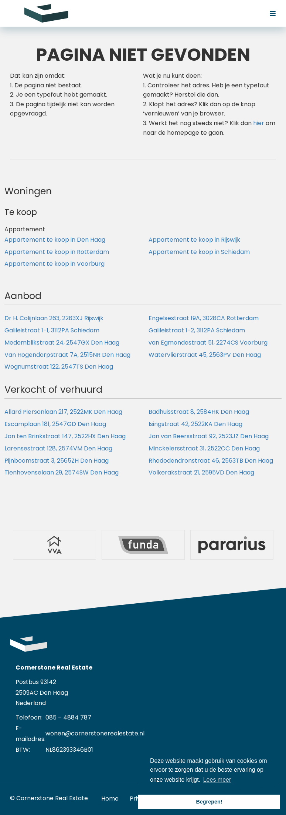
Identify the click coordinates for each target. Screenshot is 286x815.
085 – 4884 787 (68, 717)
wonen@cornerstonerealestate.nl (94, 733)
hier (258, 123)
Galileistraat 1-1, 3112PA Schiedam (51, 330)
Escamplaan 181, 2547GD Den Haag (55, 424)
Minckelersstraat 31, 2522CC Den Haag (204, 448)
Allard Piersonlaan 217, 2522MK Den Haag (63, 412)
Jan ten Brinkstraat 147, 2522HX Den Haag (65, 436)
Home (110, 798)
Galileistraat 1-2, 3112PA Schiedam (197, 330)
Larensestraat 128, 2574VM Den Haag (58, 448)
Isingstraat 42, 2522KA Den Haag (195, 424)
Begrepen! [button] (209, 802)
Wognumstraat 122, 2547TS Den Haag (58, 366)
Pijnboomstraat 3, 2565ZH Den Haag (56, 460)
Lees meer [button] (217, 780)
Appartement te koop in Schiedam (199, 252)
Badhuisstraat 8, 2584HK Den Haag (199, 412)
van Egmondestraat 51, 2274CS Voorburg (208, 342)
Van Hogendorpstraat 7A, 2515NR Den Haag (67, 355)
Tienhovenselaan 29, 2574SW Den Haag (61, 472)
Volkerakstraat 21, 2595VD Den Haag (201, 472)
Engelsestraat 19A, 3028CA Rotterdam (204, 318)
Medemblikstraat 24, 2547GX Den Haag (61, 342)
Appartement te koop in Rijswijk (194, 239)
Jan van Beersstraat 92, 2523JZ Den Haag (209, 436)
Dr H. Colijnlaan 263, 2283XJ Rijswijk (53, 318)
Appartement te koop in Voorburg (54, 263)
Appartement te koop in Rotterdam (56, 252)
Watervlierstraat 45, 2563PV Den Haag (205, 355)
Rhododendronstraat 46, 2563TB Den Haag (211, 460)
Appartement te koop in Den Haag (54, 239)
